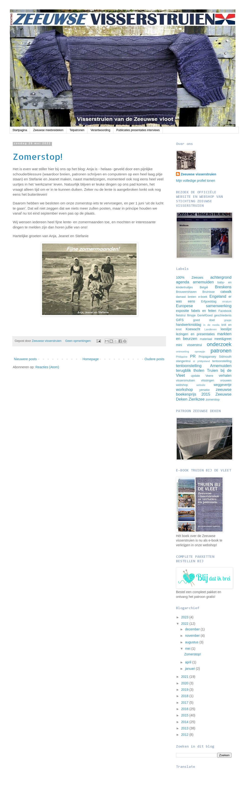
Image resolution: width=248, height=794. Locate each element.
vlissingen (207, 380)
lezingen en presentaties (195, 334)
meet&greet (222, 339)
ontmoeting (182, 351)
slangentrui (183, 361)
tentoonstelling (221, 361)
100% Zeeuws (189, 277)
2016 (185, 709)
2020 (185, 683)
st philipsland (201, 361)
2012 (185, 734)
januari (190, 668)
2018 (185, 696)
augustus (192, 642)
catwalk (225, 292)
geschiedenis (223, 315)
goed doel (204, 320)
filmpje (191, 315)
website (200, 385)
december (193, 629)
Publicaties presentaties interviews (138, 130)
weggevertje (223, 385)
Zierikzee (196, 399)
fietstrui (181, 315)
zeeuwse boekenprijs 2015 (203, 392)
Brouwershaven (186, 292)
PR (193, 356)
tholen (198, 370)
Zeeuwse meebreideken (48, 130)
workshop (184, 389)
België (204, 287)
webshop (182, 385)
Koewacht (193, 329)
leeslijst (226, 329)
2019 (185, 689)
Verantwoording (100, 130)
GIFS (180, 320)
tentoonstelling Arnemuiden (203, 366)
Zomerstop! (38, 156)
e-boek (202, 296)
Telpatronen (76, 130)
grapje (227, 320)
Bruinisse (208, 292)
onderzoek (219, 344)
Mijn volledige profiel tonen (195, 180)
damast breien (186, 296)
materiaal (206, 339)
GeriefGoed (205, 315)
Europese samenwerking (203, 306)
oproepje (200, 351)
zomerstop (213, 399)
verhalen (225, 375)
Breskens (223, 287)
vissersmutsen (185, 380)
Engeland (218, 296)
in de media (211, 324)
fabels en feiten (203, 311)
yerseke (204, 390)
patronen (221, 351)
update (195, 375)
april (188, 662)
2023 (185, 617)
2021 (185, 676)
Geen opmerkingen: (78, 341)
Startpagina (20, 130)
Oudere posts (154, 359)
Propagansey (207, 356)
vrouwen (225, 380)
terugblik (183, 370)
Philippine (182, 356)
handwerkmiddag (188, 325)
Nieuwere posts (25, 359)
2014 (185, 722)
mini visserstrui (189, 345)
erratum (226, 301)
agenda (182, 282)
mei (188, 648)
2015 (185, 715)
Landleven (210, 329)
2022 (185, 623)
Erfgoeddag (208, 301)
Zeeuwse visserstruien (198, 174)
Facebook (224, 311)
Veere (209, 375)
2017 (185, 702)
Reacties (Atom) (47, 367)
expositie (182, 311)
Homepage (90, 359)
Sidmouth (225, 356)
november (193, 635)
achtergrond (220, 277)
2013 (185, 728)
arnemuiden (203, 282)
